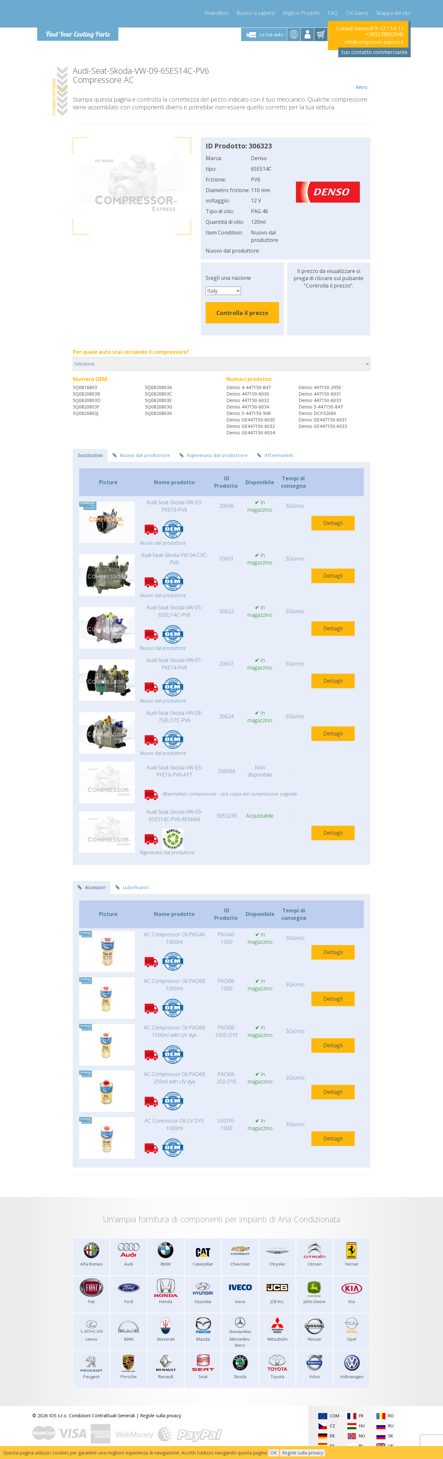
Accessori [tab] (92, 887)
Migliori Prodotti (301, 13)
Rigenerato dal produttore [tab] (213, 455)
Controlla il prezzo (242, 313)
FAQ (333, 13)
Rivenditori (217, 13)
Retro (361, 78)
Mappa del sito (393, 13)
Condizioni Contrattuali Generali (102, 1415)
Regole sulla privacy (160, 1415)
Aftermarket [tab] (275, 455)
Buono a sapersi (256, 13)
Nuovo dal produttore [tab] (141, 455)
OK (273, 1453)
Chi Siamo (357, 13)
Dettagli (333, 523)
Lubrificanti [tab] (132, 887)
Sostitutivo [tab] (90, 455)
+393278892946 (384, 34)
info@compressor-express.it (374, 42)
